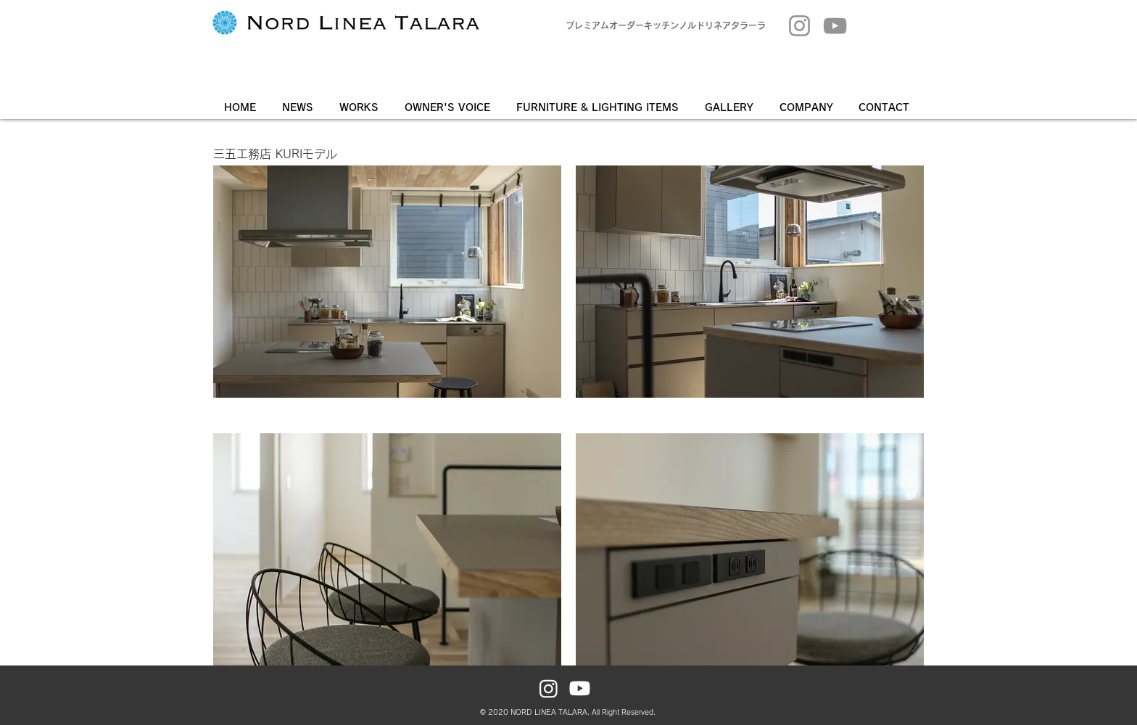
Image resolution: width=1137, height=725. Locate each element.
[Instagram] (799, 26)
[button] (731, 107)
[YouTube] (835, 26)
